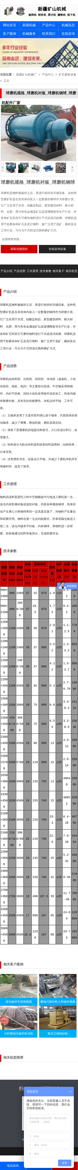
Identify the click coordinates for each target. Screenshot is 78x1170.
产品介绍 (6, 271)
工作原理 (32, 271)
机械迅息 (68, 25)
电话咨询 (13, 1166)
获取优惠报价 (19, 249)
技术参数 (45, 271)
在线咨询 (68, 34)
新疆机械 (29, 25)
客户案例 (9, 34)
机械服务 (29, 34)
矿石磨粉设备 (67, 74)
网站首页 (9, 25)
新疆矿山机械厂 (26, 74)
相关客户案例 (58, 278)
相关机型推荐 (71, 278)
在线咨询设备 (57, 249)
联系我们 (48, 34)
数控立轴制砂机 (58, 1033)
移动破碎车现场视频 (19, 1002)
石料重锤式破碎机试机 (18, 1033)
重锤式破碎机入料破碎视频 (57, 1002)
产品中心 (48, 25)
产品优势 (19, 271)
